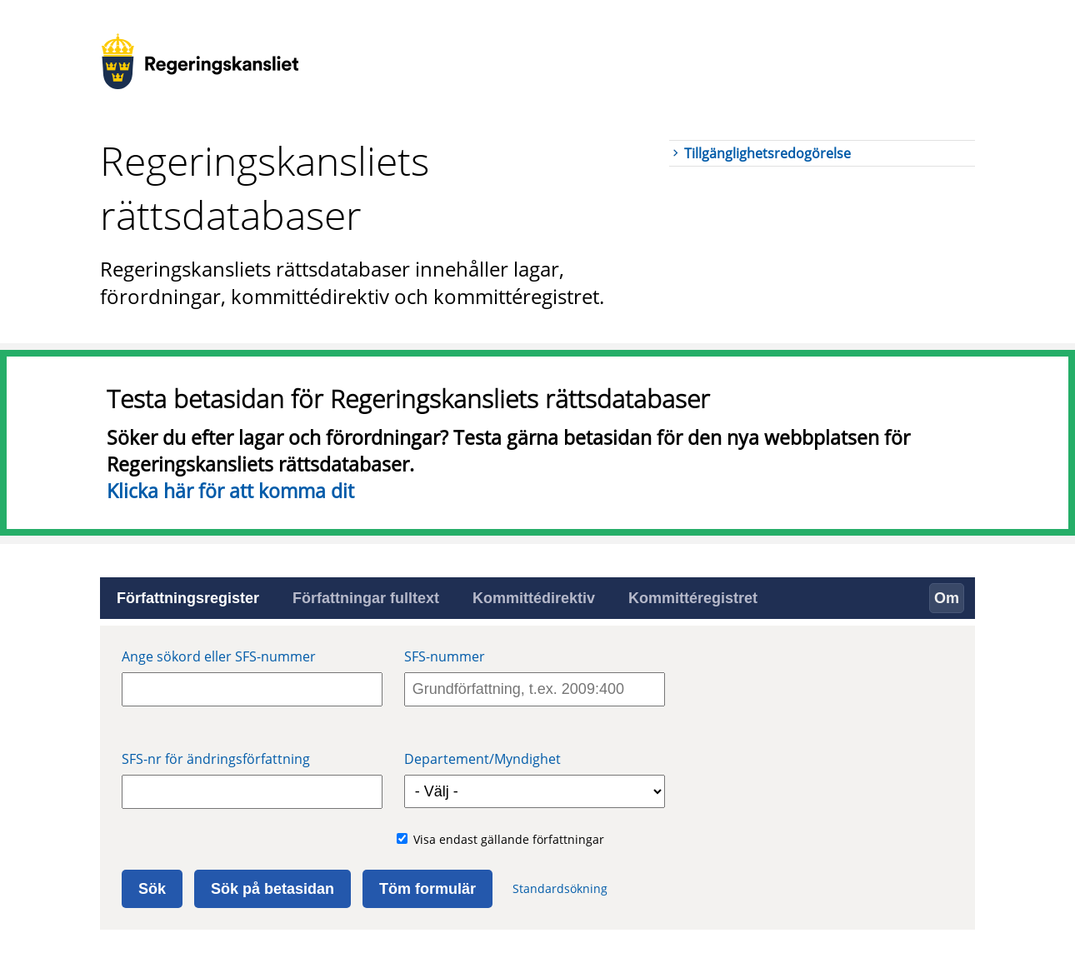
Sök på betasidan (272, 889)
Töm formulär (427, 889)
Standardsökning (560, 888)
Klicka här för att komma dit (230, 490)
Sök (152, 889)
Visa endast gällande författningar (508, 839)
